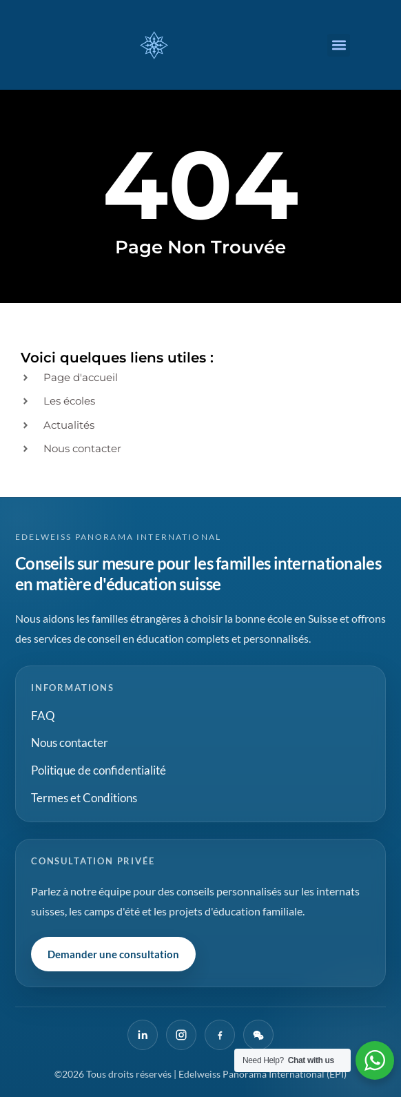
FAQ (43, 715)
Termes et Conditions (84, 797)
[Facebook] (220, 1035)
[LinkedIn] (142, 1035)
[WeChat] (258, 1035)
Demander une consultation (113, 954)
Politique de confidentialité (98, 770)
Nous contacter (69, 742)
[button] (338, 45)
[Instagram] (181, 1035)
